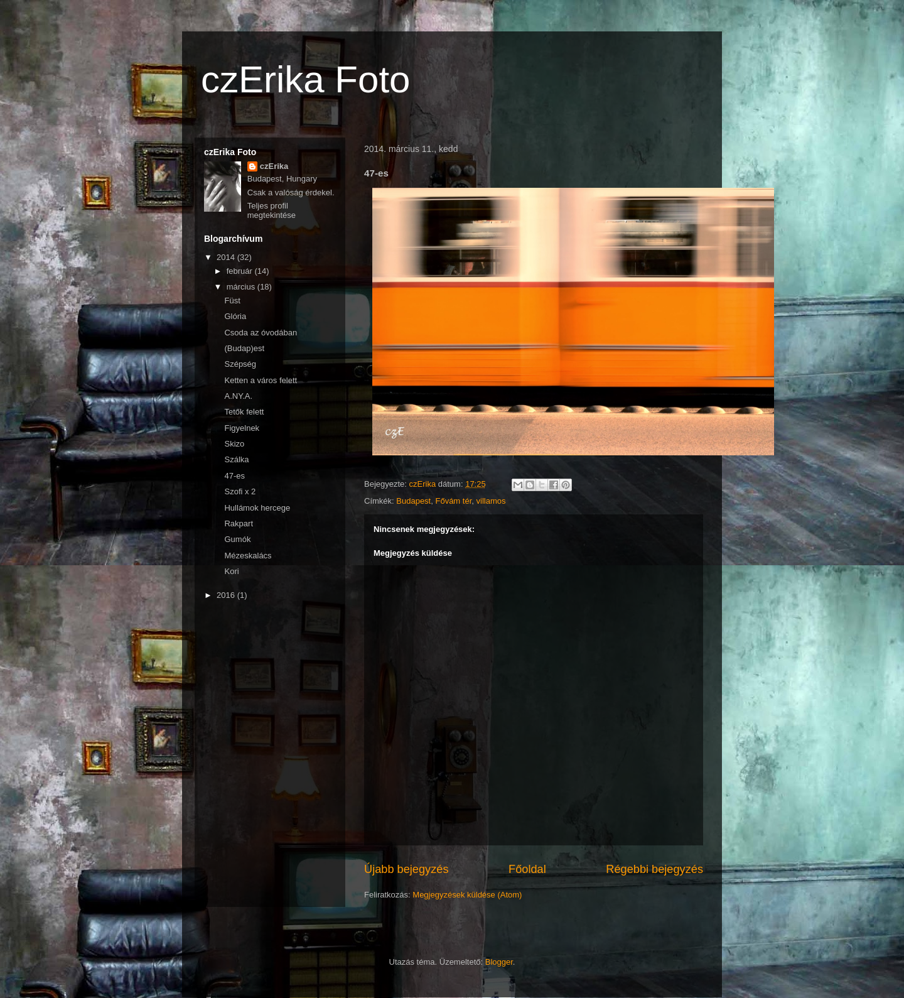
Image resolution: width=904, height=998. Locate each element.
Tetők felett (244, 411)
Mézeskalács (247, 555)
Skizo (234, 443)
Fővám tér (453, 501)
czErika (274, 166)
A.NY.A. (238, 396)
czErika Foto (305, 79)
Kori (231, 571)
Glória (235, 316)
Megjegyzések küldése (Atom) (467, 894)
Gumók (237, 539)
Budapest (413, 501)
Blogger (499, 962)
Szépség (240, 364)
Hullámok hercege (257, 508)
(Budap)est (244, 348)
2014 (227, 257)
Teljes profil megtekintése (271, 210)
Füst (232, 300)
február (241, 271)
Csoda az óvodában (260, 332)
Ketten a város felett (260, 380)
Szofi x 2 (240, 491)
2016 (227, 595)
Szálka (236, 459)
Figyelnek (241, 428)
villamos (491, 501)
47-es (234, 475)
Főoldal (527, 869)
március (242, 286)
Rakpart (238, 523)
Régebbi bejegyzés (654, 869)
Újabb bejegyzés (406, 869)
